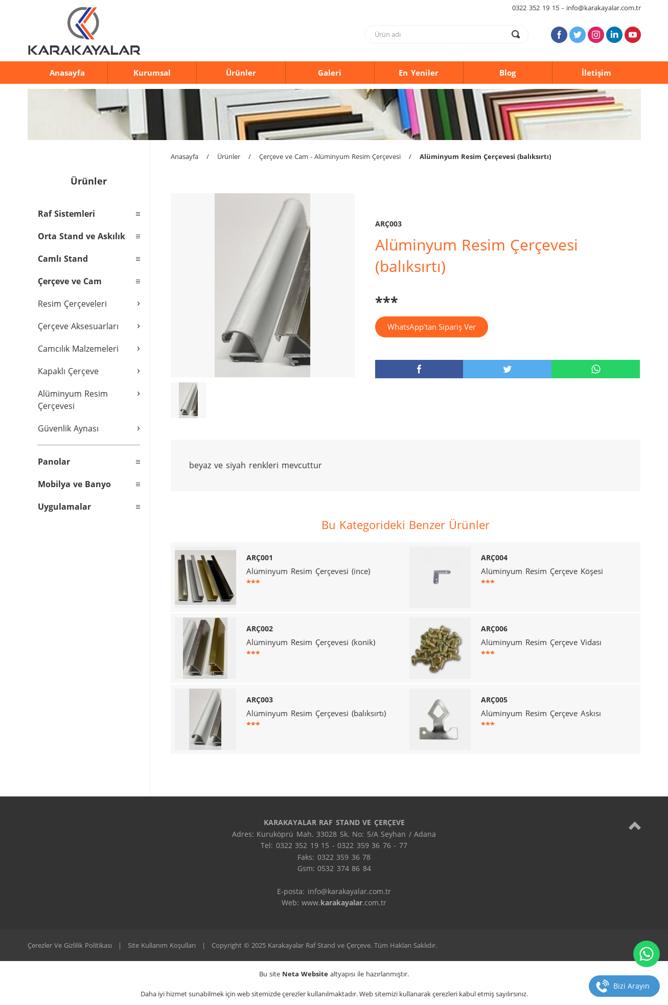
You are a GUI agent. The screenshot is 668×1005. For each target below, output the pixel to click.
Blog (507, 72)
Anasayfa (67, 72)
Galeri (329, 72)
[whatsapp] (595, 369)
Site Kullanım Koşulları (162, 945)
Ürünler (241, 72)
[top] (635, 825)
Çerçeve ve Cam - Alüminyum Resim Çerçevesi (330, 156)
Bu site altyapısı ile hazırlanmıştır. (334, 973)
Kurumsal (152, 72)
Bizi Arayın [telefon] (631, 986)
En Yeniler (419, 72)
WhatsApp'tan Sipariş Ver (431, 327)
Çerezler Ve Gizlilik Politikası (70, 945)
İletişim (596, 72)
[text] (440, 34)
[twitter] (507, 369)
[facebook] (419, 369)
